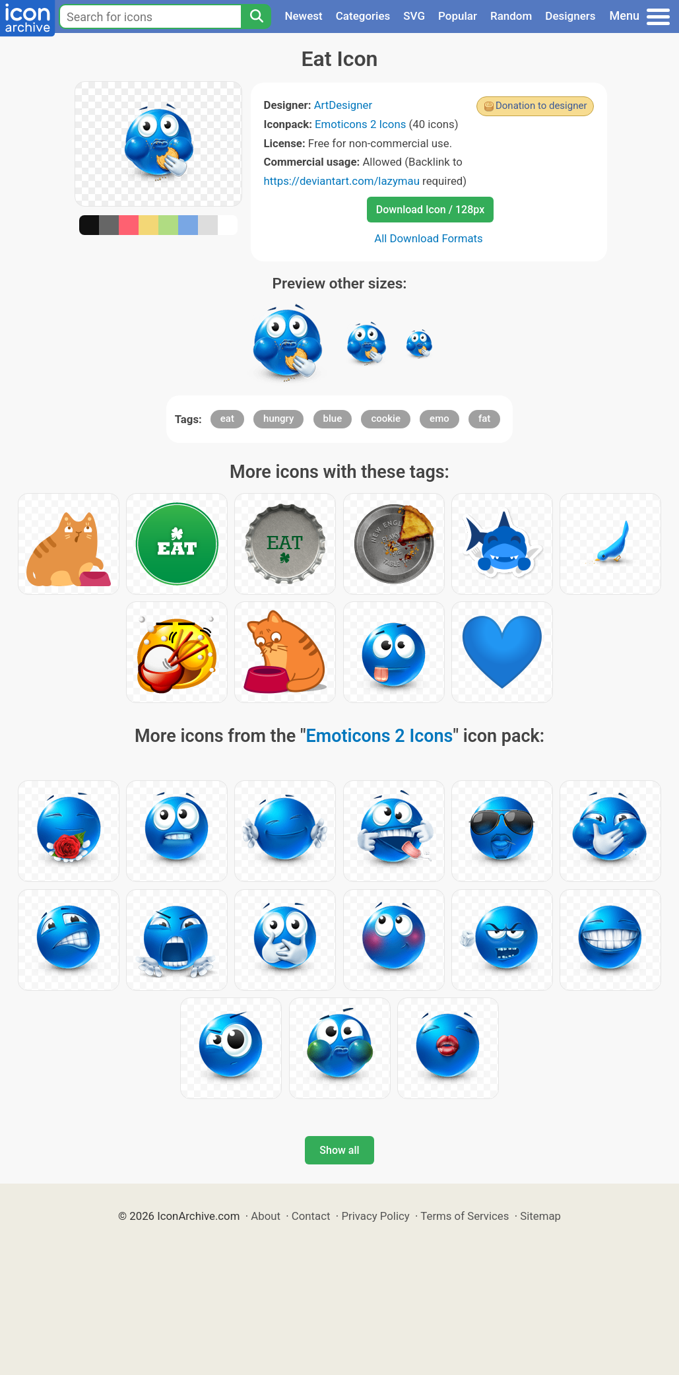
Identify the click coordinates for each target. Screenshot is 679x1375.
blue (332, 418)
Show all (339, 1150)
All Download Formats (428, 238)
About (265, 1216)
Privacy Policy (375, 1216)
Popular (457, 15)
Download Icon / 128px (430, 209)
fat (484, 418)
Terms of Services (464, 1216)
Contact (311, 1216)
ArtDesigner (343, 105)
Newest (303, 15)
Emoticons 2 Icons (360, 124)
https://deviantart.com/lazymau (342, 180)
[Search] (256, 16)
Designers (570, 15)
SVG (414, 15)
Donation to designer (541, 106)
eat (227, 418)
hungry (278, 418)
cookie (386, 418)
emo (439, 418)
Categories (363, 15)
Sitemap (540, 1216)
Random (511, 15)
